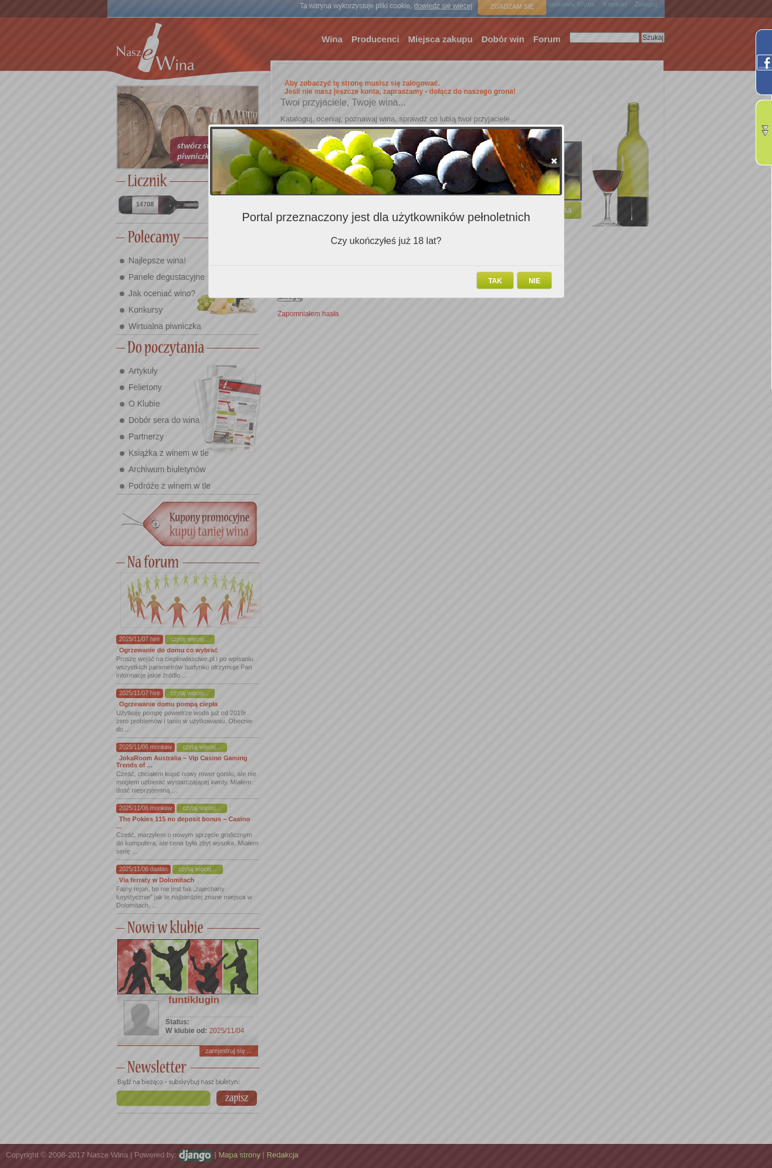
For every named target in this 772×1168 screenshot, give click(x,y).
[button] (554, 161)
